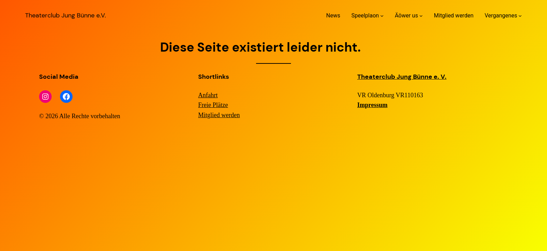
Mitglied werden (219, 115)
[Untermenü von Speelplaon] (382, 15)
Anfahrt (208, 95)
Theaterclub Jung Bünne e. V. (402, 77)
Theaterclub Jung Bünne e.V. (65, 15)
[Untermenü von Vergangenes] (520, 15)
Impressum (372, 104)
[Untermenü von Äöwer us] (421, 15)
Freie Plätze (213, 104)
